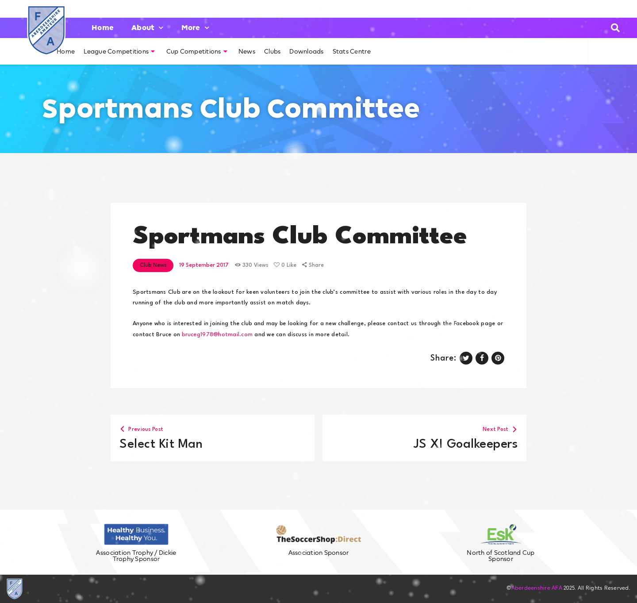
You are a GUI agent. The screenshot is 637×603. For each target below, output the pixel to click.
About (147, 28)
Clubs (272, 51)
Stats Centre (352, 51)
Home (103, 27)
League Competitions (119, 51)
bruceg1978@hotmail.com (217, 335)
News (246, 51)
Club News (153, 265)
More (195, 28)
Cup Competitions (196, 51)
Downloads (306, 51)
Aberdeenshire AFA (536, 587)
